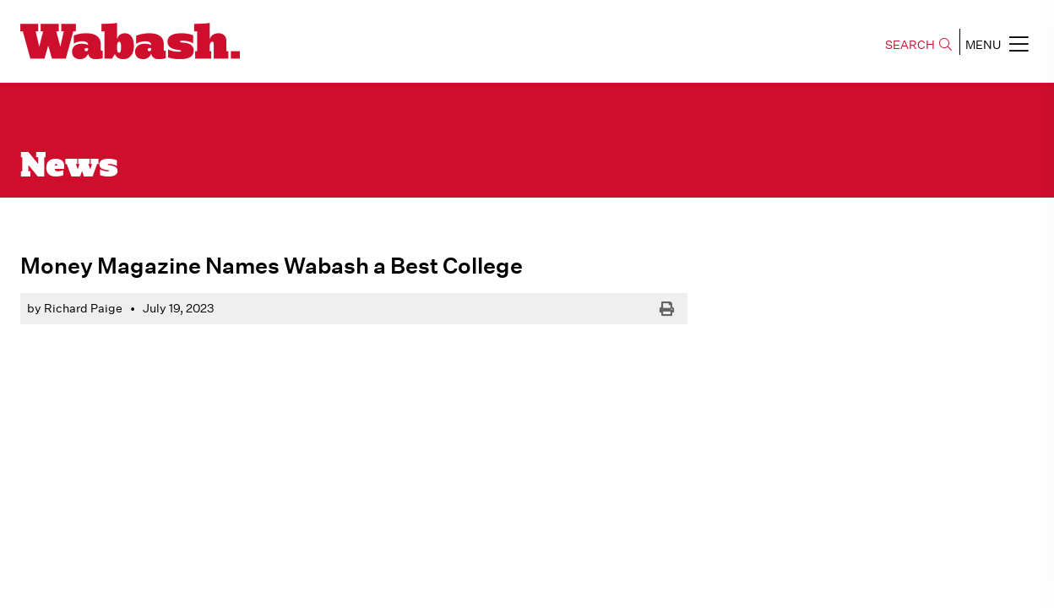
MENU (997, 44)
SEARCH (918, 44)
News (69, 167)
